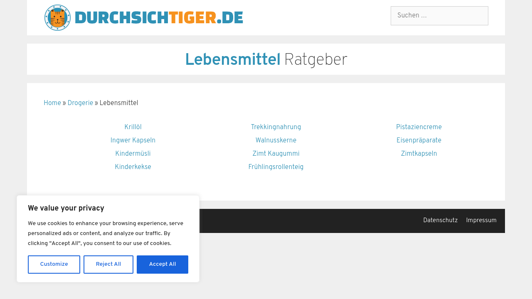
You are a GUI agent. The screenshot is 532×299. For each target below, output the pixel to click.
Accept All (162, 264)
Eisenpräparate (419, 141)
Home (52, 103)
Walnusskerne (276, 141)
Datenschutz (440, 221)
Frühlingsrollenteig (275, 167)
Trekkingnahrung (276, 127)
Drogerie (80, 103)
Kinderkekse (133, 167)
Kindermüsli (132, 154)
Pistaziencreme (419, 127)
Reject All (108, 264)
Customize (54, 264)
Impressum (481, 221)
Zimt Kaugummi (276, 154)
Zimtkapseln (419, 154)
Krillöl (133, 127)
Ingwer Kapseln (133, 141)
